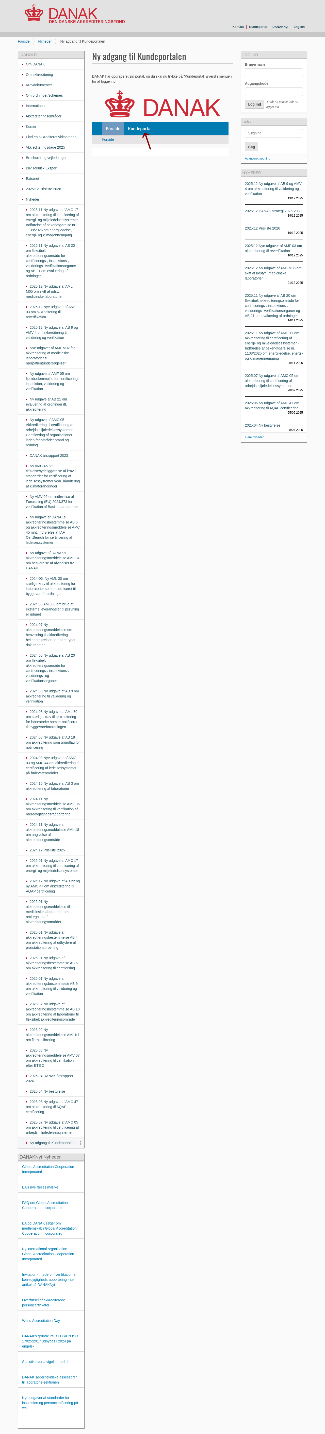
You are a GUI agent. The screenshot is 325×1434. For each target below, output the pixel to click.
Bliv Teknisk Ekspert (41, 168)
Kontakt (238, 27)
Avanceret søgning (257, 158)
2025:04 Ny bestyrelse (47, 1091)
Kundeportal (258, 27)
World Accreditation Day (41, 1321)
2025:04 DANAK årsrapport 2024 (49, 1078)
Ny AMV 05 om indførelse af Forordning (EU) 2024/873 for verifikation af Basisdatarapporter (52, 502)
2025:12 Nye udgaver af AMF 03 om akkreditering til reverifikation (51, 312)
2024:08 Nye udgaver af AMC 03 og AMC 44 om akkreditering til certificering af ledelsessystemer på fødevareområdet (52, 765)
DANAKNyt (280, 27)
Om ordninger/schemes (44, 95)
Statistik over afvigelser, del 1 (45, 1362)
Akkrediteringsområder (43, 116)
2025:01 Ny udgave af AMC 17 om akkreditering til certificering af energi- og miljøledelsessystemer (52, 866)
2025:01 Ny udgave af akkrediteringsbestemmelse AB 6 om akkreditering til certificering (52, 963)
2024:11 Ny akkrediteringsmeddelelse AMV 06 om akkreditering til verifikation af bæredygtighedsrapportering (53, 806)
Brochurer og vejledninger (46, 158)
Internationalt (35, 106)
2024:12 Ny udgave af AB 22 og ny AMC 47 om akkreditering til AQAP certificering (53, 886)
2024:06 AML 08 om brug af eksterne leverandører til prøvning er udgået (52, 609)
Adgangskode (257, 83)
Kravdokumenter (38, 85)
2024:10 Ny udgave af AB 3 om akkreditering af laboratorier (52, 786)
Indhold (28, 55)
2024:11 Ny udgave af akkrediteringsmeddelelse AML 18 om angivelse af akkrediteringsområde (52, 832)
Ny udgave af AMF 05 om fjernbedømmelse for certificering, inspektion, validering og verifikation (52, 381)
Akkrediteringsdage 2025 (45, 147)
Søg (246, 122)
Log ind (250, 55)
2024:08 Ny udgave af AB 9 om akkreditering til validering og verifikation (52, 696)
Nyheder (45, 41)
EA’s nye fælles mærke (40, 1187)
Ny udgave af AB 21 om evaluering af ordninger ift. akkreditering (46, 404)
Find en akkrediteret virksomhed (50, 137)
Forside (24, 41)
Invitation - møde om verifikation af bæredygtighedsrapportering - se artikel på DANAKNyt (49, 1279)
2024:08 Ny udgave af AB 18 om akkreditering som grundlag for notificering (53, 742)
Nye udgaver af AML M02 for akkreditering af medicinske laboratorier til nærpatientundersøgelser (50, 355)
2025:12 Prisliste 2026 (43, 189)
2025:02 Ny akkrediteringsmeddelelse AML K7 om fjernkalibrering (52, 1035)
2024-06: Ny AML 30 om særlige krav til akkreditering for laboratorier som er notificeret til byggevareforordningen (51, 586)
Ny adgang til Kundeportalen (52, 1143)
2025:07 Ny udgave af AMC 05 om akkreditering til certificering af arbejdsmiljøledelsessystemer (52, 1127)
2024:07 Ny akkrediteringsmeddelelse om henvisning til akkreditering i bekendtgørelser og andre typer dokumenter (50, 635)
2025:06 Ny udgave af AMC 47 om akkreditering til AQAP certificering (52, 1107)
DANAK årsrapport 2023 (48, 455)
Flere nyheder (254, 437)
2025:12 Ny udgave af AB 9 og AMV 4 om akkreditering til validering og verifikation (52, 332)
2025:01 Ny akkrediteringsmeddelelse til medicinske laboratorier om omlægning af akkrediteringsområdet (48, 912)
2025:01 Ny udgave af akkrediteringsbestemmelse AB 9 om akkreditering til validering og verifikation (52, 986)
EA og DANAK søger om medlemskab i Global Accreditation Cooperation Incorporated (49, 1228)
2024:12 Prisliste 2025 (47, 850)
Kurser (30, 127)
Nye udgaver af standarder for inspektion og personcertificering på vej (50, 1403)
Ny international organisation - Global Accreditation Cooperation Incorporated (48, 1254)
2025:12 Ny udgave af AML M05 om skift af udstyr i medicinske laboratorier (49, 291)
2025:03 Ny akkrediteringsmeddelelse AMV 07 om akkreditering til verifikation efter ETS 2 (53, 1058)
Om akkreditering (39, 75)
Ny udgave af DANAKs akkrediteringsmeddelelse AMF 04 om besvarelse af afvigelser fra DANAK (52, 560)
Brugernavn (255, 64)
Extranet (32, 179)
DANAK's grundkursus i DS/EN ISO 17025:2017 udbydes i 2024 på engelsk (50, 1341)
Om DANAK (35, 64)
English (299, 27)
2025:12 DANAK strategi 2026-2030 (273, 211)
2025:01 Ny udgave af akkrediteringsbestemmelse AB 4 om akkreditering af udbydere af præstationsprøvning (52, 940)
